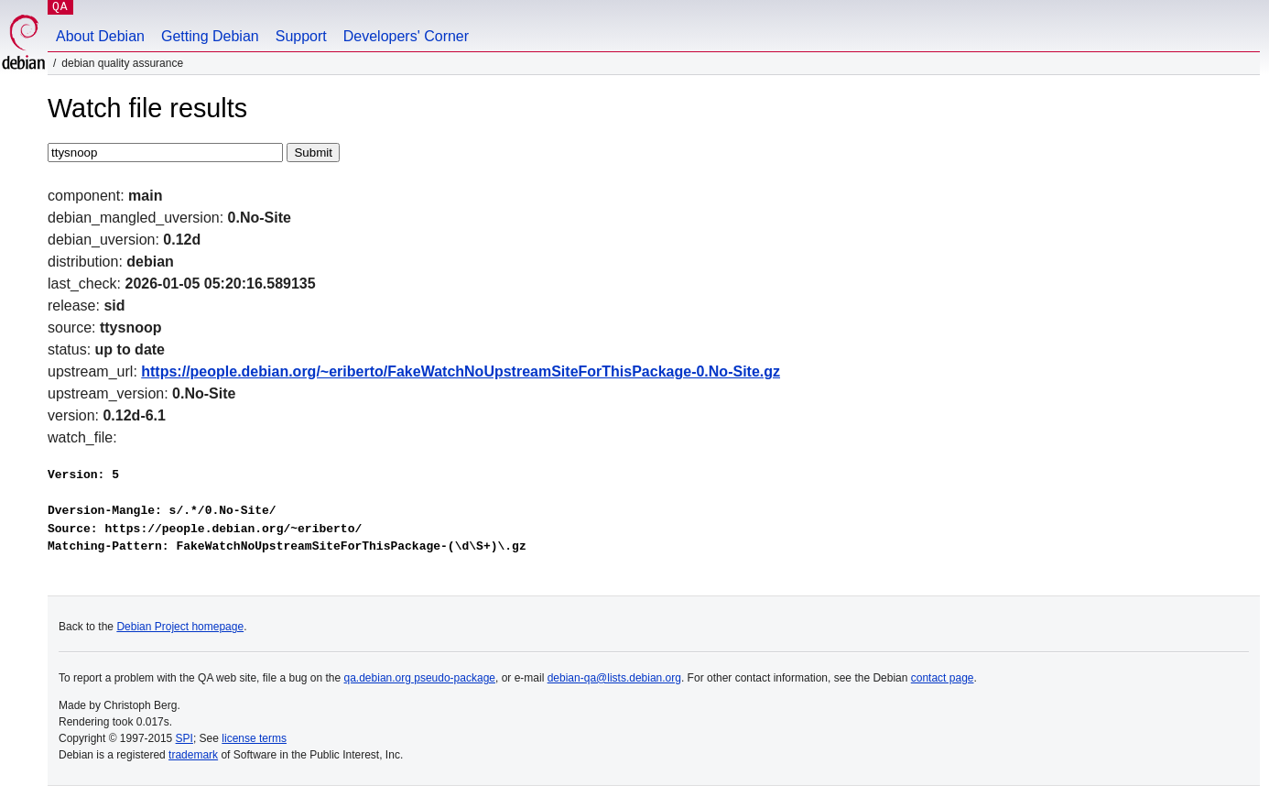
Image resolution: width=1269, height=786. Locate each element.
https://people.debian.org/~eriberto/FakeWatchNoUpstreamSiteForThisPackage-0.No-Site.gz (460, 371)
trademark (193, 754)
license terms (254, 738)
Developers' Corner (406, 36)
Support (301, 36)
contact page (942, 677)
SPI (184, 738)
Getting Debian (210, 36)
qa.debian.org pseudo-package (419, 677)
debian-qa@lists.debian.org (614, 677)
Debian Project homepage (180, 626)
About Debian (100, 36)
